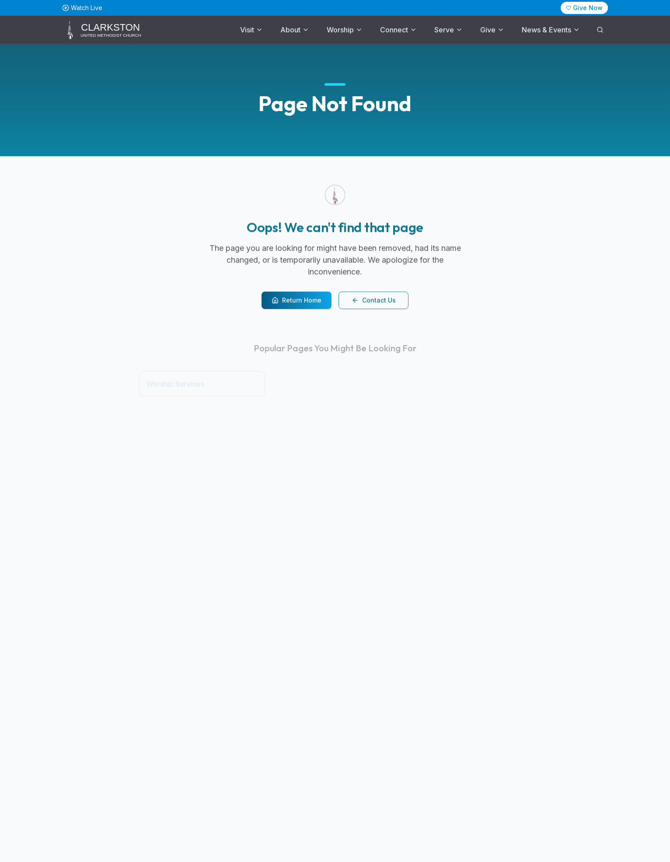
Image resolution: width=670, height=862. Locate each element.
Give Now (584, 7)
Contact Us (374, 301)
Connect (398, 29)
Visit (251, 29)
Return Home (296, 301)
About (294, 29)
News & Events (551, 29)
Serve (448, 29)
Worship (345, 29)
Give (492, 29)
